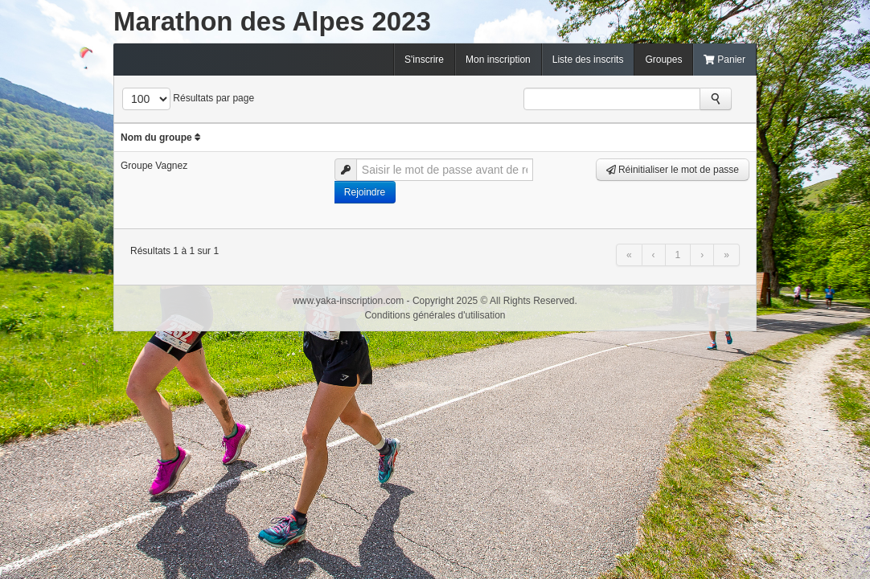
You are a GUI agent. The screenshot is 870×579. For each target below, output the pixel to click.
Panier (724, 59)
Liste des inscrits (588, 59)
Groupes (663, 59)
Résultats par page (213, 98)
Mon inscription (498, 59)
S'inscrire (424, 59)
